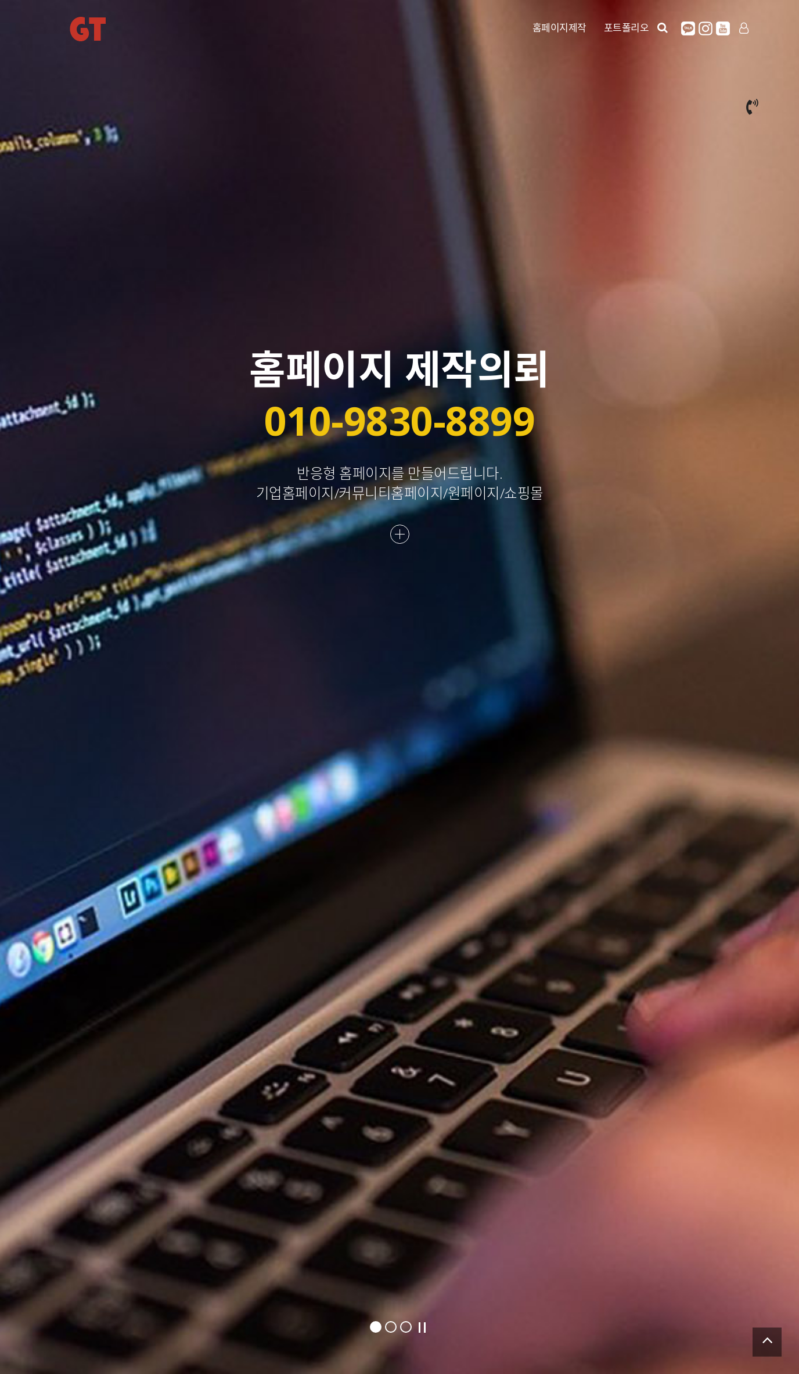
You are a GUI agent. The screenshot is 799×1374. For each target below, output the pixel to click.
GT (87, 29)
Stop (422, 1327)
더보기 (399, 534)
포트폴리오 (626, 27)
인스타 (705, 28)
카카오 (688, 28)
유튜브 (723, 28)
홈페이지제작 (559, 27)
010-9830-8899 (399, 420)
